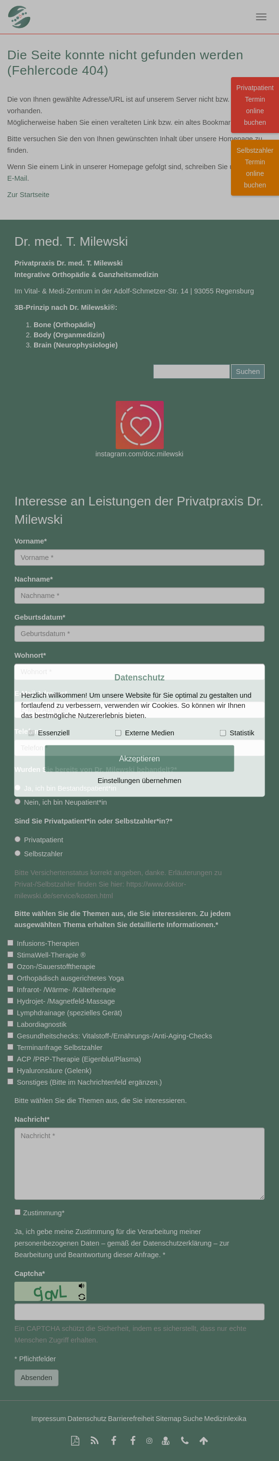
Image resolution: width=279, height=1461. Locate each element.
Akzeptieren (139, 758)
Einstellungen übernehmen (139, 780)
